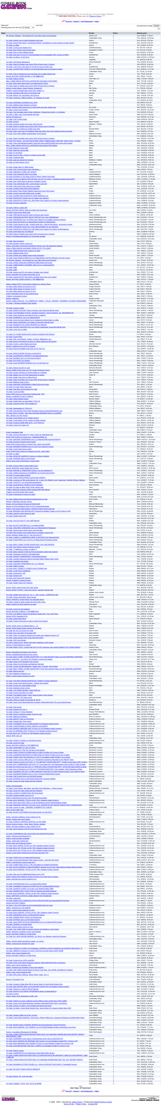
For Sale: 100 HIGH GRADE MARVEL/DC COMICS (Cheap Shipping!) (31, 681)
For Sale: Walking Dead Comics (17, 382)
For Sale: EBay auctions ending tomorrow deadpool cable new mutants (32, 552)
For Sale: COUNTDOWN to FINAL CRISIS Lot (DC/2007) (27, 726)
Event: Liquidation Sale (14, 432)
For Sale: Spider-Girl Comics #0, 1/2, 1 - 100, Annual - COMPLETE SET (32, 595)
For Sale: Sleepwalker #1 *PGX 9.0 (19, 408)
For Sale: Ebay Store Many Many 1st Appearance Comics (27, 83)
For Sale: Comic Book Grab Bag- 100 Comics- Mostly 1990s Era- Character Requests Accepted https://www (45, 1018)
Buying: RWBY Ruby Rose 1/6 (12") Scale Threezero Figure (28, 370)
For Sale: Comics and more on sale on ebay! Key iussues (27, 621)
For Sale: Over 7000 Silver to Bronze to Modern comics (26, 181)
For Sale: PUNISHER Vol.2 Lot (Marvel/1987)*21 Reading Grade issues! (32, 724)
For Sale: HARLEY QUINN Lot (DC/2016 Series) (23, 740)
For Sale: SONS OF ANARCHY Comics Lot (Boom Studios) (27, 456)
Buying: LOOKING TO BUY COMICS (19, 396)
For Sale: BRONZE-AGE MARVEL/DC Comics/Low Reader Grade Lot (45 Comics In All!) (38, 511)
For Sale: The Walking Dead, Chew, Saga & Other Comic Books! (29, 695)
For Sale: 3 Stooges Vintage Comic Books (21, 303)
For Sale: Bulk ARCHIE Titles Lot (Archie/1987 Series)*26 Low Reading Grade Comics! (37, 987)
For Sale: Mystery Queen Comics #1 (19, 243)
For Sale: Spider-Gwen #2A (16, 516)
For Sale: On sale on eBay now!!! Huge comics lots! (25, 487)
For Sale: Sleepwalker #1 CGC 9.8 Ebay (20, 748)
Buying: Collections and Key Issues (19, 502)
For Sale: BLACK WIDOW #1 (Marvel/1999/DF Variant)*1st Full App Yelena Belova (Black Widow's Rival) (44, 867)
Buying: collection (12, 298)
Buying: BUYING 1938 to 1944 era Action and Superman (26, 210)
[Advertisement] (115, 5)
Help (96, 21)
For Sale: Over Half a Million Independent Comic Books (26, 134)
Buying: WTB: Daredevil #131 (17, 616)
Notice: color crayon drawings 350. (18, 972)
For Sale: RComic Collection (16, 203)
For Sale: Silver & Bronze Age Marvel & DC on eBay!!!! (26, 315)
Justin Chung (77, 1102)
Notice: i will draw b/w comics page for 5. (21, 862)
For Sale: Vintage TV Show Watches (19, 712)
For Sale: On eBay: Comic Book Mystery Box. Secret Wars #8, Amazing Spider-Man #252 (38, 1008)
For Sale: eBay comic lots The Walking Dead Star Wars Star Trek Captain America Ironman (39, 131)
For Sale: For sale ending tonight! (18, 475)
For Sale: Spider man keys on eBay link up (21, 377)
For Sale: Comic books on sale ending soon (22, 466)
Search (76, 21)
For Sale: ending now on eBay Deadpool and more (24, 40)
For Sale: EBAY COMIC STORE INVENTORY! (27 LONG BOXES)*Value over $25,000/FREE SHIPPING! (44, 657)
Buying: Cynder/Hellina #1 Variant (18, 645)
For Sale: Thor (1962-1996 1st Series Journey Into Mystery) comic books (32, 929)
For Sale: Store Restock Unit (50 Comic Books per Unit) (26, 829)
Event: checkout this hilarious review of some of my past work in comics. (32, 877)
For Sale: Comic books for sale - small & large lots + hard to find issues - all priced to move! (39, 224)
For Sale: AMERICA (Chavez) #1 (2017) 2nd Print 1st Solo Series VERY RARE (34, 951)
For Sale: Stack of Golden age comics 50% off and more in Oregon (30, 64)
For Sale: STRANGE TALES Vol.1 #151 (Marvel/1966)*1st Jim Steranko (32, 227)
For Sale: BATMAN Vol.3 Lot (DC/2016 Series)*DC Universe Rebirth (30, 779)
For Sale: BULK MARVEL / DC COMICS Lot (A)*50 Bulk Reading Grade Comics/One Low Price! (41, 1027)
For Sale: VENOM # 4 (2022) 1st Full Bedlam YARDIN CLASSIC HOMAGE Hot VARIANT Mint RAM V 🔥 (44, 948)
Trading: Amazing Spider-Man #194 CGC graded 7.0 (25, 91)
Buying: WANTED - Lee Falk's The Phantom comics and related (29, 659)
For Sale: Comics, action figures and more (21, 344)
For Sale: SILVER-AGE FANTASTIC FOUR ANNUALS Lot (27, 196)
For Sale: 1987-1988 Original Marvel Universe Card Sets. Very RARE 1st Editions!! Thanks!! (39, 970)
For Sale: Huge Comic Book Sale (18, 212)
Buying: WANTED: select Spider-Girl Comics (22, 468)
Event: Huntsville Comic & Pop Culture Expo (22, 294)
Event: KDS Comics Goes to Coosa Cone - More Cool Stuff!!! (28, 444)
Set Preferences (87, 21)
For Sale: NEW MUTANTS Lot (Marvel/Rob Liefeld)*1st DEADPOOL (31, 222)
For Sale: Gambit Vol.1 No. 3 (16, 709)
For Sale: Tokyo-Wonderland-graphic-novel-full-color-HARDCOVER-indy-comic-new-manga (39, 143)
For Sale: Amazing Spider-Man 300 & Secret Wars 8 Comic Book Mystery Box (34, 984)
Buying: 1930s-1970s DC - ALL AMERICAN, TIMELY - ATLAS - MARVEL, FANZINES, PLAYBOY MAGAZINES (46, 301)
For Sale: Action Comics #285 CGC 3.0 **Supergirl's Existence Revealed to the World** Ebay (40, 760)
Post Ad (67, 21)
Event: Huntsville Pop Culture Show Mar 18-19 (23, 275)
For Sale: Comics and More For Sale (19, 693)
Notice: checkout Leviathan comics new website (23, 932)
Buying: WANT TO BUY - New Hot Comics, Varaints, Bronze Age (29, 590)
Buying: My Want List (14, 117)
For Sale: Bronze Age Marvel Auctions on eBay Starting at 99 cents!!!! (31, 341)
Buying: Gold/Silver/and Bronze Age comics (22, 654)
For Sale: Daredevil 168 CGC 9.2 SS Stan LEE (23, 93)
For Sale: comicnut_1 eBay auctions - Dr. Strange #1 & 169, (28, 98)
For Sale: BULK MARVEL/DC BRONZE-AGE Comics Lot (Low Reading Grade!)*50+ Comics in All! (42, 1041)
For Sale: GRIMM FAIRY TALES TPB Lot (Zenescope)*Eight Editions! (31, 891)
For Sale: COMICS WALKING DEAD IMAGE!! (22, 189)
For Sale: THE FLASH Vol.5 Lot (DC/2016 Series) (24, 776)
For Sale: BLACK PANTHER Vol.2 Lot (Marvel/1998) (25, 525)
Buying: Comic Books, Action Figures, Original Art (24, 88)
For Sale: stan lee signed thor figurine (19, 160)
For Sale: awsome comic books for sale (20, 513)
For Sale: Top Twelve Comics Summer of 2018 (23, 547)
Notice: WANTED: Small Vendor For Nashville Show (25, 599)
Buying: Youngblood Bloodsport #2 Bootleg (21, 1032)
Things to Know (95, 16)
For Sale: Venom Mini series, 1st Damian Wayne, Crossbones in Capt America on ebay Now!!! (40, 43)
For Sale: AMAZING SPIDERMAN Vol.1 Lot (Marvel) (25, 564)
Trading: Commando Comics (16, 296)
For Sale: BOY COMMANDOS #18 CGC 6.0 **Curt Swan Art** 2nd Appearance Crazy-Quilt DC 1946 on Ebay (46, 764)
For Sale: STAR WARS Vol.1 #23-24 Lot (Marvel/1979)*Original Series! (31, 540)
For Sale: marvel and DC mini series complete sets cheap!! (27, 272)
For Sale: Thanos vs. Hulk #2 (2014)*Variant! (22, 989)
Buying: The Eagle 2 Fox (15, 979)
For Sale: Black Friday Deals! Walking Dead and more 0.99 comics (30, 191)
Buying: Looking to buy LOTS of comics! (20, 346)
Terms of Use (69, 1104)
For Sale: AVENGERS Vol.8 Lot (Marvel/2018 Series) (25, 915)
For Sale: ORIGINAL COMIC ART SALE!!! (21, 172)
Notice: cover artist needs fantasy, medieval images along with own (30, 509)
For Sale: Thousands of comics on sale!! (20, 494)
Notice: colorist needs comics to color (19, 927)
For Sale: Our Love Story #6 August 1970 (21, 633)
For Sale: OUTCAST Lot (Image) (18, 361)
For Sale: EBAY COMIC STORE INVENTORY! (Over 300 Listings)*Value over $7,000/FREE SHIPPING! (43, 669)
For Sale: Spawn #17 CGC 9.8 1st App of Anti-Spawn (25, 750)
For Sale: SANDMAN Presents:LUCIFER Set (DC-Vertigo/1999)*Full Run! (32, 886)
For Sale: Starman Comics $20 (17, 150)
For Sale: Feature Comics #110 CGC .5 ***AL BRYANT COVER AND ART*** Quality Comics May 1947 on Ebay (46, 762)
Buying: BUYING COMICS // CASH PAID (21, 934)
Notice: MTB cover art (14, 736)
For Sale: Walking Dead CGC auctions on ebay (23, 251)
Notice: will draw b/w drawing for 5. (18, 836)
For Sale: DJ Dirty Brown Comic (17, 162)
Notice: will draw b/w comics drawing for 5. (21, 879)
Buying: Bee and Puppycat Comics (18, 843)
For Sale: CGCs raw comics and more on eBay (23, 186)
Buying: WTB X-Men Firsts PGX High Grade (22, 588)
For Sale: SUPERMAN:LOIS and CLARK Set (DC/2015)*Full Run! (30, 834)
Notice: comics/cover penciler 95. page (20, 944)
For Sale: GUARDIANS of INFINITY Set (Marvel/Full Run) (27, 356)
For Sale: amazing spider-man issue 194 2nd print (24, 124)
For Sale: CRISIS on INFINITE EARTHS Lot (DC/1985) (26, 822)
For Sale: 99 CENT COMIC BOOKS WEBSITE (23, 1069)
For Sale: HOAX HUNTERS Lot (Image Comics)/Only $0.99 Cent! (30, 322)
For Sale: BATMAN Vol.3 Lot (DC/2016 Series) (23, 920)
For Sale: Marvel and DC (15, 671)
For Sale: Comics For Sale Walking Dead (21, 685)
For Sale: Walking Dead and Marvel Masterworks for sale (26, 499)
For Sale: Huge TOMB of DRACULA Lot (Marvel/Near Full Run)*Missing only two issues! (38, 258)
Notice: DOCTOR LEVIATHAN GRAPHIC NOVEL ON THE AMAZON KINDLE (34, 246)
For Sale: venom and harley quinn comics (21, 597)
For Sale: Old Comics (14, 707)
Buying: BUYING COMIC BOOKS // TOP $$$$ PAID (25, 76)
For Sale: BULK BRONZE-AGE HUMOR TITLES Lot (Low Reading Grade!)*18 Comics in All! (39, 1043)
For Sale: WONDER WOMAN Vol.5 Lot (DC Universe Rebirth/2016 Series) (33, 774)
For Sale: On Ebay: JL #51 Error (17, 57)
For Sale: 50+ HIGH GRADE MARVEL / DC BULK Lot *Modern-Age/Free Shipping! (36, 936)
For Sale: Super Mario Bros (16, 619)
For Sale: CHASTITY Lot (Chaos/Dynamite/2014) (24, 482)
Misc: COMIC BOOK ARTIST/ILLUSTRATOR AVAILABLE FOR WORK (31, 81)
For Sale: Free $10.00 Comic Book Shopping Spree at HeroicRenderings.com (34, 411)
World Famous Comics (103, 1102)
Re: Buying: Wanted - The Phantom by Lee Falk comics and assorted (31, 36)
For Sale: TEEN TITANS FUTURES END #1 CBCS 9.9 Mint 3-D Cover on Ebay (35, 752)
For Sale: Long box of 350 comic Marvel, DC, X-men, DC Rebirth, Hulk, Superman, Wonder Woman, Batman (45, 480)
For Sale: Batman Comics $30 (17, 148)
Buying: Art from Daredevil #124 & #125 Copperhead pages (27, 506)
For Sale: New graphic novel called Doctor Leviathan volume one (29, 533)
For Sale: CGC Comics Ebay (16, 119)
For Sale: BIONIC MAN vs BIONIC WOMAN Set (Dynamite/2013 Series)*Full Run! (36, 1025)
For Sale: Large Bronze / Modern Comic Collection (24, 485)
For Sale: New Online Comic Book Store (20, 50)
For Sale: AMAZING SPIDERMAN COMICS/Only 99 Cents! (27, 384)
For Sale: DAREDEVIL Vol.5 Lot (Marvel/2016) (23, 318)
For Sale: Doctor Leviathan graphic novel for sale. (24, 714)
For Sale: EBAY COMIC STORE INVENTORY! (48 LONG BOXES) (30, 545)
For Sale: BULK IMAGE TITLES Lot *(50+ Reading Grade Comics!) (30, 846)
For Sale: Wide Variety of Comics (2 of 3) (21, 289)
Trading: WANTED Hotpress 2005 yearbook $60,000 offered (28, 490)
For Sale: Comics (12, 122)
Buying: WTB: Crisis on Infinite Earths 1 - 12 (22, 626)
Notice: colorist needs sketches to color (20, 676)
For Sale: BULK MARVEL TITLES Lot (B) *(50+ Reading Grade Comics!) (32, 800)
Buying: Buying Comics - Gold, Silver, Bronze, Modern (25, 824)
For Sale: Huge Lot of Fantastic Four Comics (22, 662)
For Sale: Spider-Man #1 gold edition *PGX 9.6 (23, 401)
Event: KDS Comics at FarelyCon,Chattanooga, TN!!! (25, 394)
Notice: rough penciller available (17, 838)
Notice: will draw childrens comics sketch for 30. (23, 817)
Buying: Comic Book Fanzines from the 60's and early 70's (27, 853)
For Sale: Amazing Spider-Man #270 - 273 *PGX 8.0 (25, 423)
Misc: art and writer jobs (14, 810)
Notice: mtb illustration (14, 786)
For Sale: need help (13, 898)
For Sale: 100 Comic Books (16, 640)
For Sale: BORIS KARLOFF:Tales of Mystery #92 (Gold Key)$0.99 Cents (32, 310)
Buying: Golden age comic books (18, 819)
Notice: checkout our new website (18, 908)
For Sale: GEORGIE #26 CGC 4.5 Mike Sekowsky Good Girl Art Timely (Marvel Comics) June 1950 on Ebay (45, 771)
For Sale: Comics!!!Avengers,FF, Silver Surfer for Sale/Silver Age (29, 435)
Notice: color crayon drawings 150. (18, 965)
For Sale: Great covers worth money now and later (24, 530)
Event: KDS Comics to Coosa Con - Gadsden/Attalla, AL (26, 437)
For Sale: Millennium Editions (16, 717)
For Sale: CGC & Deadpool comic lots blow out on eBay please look (30, 74)
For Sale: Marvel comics (15, 1051)
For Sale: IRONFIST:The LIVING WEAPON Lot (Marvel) (26, 325)
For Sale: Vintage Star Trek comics (18, 721)
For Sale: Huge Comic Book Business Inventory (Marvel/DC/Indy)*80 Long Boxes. (36, 963)
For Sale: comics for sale (15, 743)
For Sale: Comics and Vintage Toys (19, 48)
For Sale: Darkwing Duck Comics (18, 688)
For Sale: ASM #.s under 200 (16, 208)
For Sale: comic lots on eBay (16, 329)
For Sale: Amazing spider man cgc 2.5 (20, 795)
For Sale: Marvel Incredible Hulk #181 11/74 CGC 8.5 (25, 349)
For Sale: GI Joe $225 (14, 153)
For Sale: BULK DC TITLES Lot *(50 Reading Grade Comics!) (28, 733)
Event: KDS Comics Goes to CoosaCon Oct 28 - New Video (27, 451)
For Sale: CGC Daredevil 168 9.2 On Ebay (21, 174)
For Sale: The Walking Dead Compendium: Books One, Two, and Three (32, 614)
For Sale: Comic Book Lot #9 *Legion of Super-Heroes (26, 420)
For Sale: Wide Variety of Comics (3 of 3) (21, 291)
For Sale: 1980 (11, 267)
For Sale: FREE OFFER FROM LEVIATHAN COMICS (25, 478)
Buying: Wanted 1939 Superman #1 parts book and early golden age (31, 107)
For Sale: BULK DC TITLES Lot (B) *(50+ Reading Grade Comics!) (30, 848)
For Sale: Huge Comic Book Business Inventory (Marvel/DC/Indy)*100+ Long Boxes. (36, 1003)
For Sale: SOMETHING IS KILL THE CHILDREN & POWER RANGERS (32, 865)
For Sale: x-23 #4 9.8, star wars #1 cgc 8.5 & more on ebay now (29, 67)
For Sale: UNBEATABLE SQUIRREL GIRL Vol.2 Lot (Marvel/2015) (30, 265)
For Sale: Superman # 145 (15, 573)
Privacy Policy (80, 1104)
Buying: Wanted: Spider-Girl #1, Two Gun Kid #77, (24, 535)
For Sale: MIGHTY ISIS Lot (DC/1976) (20, 719)
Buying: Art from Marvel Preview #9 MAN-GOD (23, 504)
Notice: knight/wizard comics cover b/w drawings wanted (26, 798)
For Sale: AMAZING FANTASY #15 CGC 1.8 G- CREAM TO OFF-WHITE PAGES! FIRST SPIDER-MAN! (44, 805)
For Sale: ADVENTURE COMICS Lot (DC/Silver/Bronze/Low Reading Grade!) (34, 69)
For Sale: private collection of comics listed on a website (26, 372)
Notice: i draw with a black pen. (17, 841)
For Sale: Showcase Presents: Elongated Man (23, 554)
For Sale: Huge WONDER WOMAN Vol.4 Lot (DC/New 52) (27, 363)
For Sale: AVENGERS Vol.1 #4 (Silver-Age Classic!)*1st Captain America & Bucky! (36, 220)
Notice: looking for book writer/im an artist (21, 604)
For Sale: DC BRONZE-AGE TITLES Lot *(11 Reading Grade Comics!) (31, 731)
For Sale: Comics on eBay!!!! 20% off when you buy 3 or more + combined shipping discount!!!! (40, 179)
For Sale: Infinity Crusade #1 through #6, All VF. (23, 700)
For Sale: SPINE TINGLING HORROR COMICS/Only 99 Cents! (29, 263)
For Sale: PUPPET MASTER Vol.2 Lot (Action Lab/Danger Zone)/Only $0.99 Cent (35, 327)
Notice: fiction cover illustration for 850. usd (21, 996)
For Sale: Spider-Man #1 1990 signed (19, 167)
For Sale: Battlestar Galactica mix (18, 674)
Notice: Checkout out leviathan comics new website (24, 967)
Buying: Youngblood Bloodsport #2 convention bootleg (25, 236)
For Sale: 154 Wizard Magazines (18, 62)
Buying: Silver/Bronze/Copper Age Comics (21, 652)
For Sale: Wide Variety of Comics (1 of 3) (21, 286)
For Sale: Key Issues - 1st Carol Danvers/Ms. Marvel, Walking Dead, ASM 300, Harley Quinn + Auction (43, 141)
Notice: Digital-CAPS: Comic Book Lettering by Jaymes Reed (28, 284)
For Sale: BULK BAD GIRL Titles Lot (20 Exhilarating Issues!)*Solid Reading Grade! (36, 803)
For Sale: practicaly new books (17, 561)
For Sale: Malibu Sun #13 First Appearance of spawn (25, 375)
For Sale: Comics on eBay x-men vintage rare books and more (28, 1006)
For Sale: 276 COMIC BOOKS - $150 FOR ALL (23, 690)
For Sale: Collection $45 (15, 157)
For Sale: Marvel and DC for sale (18, 368)
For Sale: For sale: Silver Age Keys (19, 387)
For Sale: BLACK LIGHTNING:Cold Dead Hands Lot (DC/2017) (29, 812)
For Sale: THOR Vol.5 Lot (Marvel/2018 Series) (23, 858)
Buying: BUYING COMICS (15, 903)
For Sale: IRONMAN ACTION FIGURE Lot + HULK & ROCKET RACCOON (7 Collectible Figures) (41, 1064)
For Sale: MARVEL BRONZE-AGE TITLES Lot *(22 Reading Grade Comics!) (34, 728)
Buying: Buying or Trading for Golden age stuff (23, 129)
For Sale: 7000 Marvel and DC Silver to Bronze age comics (27, 215)
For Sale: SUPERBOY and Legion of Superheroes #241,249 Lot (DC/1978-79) (34, 1039)
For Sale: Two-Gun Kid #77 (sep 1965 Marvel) (22, 521)
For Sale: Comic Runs (14, 337)
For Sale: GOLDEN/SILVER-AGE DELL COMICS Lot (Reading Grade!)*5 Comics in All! (37, 1046)
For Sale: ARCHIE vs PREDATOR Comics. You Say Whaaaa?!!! (29, 470)
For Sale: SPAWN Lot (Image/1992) (19, 924)
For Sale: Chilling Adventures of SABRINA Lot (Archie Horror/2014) (30, 473)
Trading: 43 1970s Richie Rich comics (20, 492)
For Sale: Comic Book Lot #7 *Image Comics (22, 418)
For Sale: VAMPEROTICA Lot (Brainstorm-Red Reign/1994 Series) (30, 1053)
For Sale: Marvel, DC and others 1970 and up (22, 95)
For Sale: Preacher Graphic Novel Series (21, 442)
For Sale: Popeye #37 (14, 576)
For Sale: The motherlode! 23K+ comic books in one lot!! (26, 184)
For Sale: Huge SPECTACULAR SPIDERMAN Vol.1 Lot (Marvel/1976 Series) (34, 922)
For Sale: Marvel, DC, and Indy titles (19, 1076)
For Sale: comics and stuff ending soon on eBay (23, 193)
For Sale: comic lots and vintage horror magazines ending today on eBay (32, 320)
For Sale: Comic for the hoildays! (18, 609)
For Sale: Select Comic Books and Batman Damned (25, 664)
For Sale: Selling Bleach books (17, 399)
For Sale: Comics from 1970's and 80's (20, 960)
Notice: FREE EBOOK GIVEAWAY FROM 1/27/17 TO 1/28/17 (28, 248)
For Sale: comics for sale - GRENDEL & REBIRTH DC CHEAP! (29, 807)
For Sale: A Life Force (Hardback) (18, 571)
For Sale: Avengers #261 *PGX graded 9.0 (21, 404)
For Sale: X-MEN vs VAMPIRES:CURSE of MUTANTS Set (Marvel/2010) (32, 537)
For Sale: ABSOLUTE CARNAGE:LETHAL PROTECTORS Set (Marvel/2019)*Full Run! (37, 901)
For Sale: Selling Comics (15, 79)
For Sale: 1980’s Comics (15, 566)
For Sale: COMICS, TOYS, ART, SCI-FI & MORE (24, 1083)
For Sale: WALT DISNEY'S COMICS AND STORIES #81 (26, 568)
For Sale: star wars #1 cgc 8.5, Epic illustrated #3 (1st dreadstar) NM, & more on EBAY (37, 55)
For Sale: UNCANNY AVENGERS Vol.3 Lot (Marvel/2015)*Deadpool (31, 528)
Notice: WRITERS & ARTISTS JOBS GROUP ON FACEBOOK (29, 896)
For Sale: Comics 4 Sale (15, 308)
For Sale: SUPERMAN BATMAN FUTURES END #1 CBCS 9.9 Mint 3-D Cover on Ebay (38, 755)
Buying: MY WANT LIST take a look (19, 697)
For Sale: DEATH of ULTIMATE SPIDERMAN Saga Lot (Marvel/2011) (31, 991)
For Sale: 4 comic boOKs (15, 392)
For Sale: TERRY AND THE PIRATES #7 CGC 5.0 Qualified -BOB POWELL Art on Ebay (38, 757)
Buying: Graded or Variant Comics (18, 580)
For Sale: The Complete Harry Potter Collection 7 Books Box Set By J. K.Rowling (35, 112)
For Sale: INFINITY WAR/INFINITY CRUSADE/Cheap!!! (26, 556)
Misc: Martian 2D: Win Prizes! (17, 415)
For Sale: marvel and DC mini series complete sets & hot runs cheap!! (31, 277)
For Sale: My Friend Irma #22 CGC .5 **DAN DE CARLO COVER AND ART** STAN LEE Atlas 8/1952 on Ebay (46, 767)
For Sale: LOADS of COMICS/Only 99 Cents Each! (24, 793)
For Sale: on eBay (12, 45)
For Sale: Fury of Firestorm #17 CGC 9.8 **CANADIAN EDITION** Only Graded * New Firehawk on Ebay (44, 769)
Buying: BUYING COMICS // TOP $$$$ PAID (22, 611)
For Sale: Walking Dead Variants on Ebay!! (21, 105)
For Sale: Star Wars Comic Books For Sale (21, 389)
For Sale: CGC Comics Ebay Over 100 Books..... (23, 169)
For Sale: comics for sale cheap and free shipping (24, 781)
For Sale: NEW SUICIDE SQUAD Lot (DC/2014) (23, 353)
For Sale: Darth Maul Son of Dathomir (19, 232)
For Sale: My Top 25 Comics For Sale (19, 631)
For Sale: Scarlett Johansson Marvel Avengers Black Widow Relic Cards (32, 559)
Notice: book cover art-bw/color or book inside (22, 461)
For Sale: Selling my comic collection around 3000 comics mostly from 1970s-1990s (36, 1001)
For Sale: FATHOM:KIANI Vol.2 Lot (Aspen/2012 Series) (26, 884)
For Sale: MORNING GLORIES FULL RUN (21, 102)
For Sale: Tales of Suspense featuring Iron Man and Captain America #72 (32, 635)
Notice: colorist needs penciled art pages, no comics (25, 941)
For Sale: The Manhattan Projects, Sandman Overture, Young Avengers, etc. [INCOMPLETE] (40, 313)
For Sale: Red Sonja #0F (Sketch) (18, 578)
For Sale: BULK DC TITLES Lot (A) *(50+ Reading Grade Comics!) (30, 850)
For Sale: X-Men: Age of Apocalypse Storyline (22, 114)
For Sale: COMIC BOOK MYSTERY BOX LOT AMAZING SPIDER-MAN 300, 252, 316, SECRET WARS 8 (44, 1060)
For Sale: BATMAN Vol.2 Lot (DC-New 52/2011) (23, 358)
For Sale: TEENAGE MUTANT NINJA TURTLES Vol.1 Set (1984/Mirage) (32, 217)
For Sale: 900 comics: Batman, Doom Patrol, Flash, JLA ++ (27, 975)
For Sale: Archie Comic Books (17, 110)
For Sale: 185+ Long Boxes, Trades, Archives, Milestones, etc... (29, 339)
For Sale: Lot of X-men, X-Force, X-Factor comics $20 (25, 155)
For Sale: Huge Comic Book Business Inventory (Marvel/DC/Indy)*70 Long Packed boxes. (38, 702)
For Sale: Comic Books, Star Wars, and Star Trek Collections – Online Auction (34, 788)
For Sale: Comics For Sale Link (17, 425)
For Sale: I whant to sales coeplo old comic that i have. (26, 602)
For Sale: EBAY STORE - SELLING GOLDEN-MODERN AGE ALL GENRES (34, 413)
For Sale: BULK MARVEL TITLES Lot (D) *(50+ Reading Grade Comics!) (32, 869)
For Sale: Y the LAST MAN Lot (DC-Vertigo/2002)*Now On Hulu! (29, 905)
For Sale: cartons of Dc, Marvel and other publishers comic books (29, 642)
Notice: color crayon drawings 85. (18, 953)
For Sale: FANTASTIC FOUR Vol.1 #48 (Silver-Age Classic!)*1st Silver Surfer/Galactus (37, 200)
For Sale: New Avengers (15, 241)
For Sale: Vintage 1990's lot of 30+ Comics (21, 1015)
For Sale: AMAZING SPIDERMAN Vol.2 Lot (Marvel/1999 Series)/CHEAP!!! (33, 439)
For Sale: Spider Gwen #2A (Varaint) (19, 583)
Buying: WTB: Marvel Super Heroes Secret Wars (24, 628)
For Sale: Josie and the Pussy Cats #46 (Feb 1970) (24, 638)
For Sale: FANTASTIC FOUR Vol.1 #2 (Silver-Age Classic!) (27, 198)
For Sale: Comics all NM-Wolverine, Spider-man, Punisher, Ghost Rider (32, 666)
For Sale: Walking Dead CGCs (17, 253)
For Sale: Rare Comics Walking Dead (19, 52)
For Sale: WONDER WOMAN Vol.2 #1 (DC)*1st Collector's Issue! (30, 447)
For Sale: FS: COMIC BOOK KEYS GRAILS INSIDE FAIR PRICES (30, 334)
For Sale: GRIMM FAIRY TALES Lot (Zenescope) (24, 917)
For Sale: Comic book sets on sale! (19, 449)
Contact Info (92, 1104)
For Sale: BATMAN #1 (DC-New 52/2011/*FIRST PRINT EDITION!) (30, 177)
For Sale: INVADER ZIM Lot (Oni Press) (20, 458)
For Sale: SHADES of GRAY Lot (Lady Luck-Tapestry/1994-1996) (29, 889)
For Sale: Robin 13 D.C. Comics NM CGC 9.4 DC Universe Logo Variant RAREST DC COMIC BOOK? (43, 647)
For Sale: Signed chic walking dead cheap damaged (25, 255)
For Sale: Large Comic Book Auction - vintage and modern (27, 683)
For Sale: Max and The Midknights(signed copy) (25, 874)
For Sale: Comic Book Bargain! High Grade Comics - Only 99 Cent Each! (32, 860)
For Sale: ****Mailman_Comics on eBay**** (21, 549)
